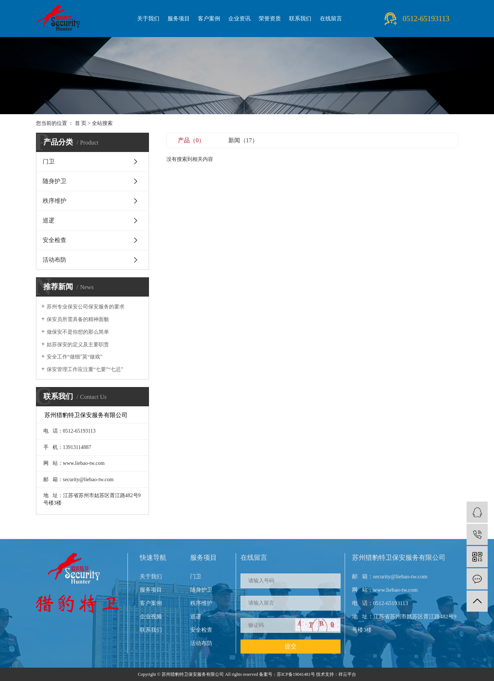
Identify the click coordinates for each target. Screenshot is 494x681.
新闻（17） (243, 140)
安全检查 (54, 240)
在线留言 (331, 19)
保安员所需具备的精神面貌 (78, 319)
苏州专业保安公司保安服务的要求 (86, 307)
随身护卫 (54, 181)
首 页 (81, 123)
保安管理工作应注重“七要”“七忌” (85, 369)
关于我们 (148, 19)
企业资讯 (239, 19)
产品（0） (191, 140)
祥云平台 (347, 674)
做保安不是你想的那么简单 (78, 332)
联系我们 (300, 19)
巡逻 (48, 220)
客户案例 (209, 19)
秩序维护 (54, 201)
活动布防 (54, 260)
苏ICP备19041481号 (296, 674)
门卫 (48, 161)
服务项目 (179, 19)
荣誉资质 (270, 19)
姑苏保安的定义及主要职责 (78, 344)
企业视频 (151, 616)
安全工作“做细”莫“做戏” (75, 357)
